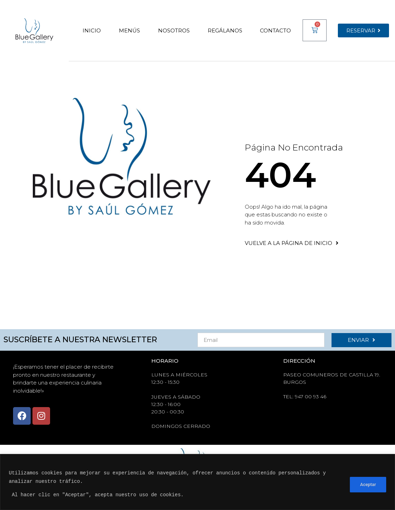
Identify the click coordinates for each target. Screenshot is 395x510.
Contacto (275, 30)
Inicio (92, 30)
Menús (129, 30)
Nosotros (174, 30)
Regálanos (225, 30)
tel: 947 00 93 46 (304, 396)
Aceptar (367, 484)
